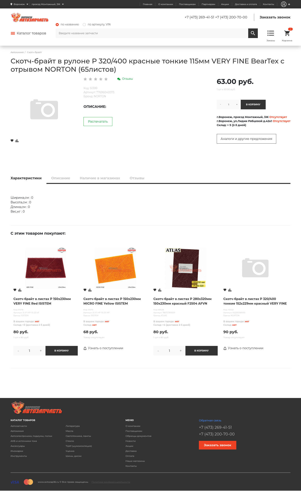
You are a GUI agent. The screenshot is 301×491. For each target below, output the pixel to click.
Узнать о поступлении (104, 348)
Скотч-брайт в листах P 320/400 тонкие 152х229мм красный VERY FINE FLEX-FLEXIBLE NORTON (255, 301)
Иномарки (17, 450)
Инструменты (19, 455)
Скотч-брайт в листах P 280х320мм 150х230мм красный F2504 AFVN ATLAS (182, 301)
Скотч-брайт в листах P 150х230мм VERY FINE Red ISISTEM (42, 301)
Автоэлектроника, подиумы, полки (31, 436)
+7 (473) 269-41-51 (199, 17)
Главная (147, 4)
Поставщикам (187, 4)
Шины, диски (74, 455)
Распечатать (98, 121)
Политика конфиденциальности (110, 481)
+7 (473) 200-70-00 (231, 17)
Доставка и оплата (246, 4)
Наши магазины (135, 460)
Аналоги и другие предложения (246, 139)
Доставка (131, 450)
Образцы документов (138, 436)
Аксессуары (18, 445)
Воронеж (19, 4)
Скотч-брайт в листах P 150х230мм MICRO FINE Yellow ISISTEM (112, 301)
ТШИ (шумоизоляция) (79, 445)
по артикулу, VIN (97, 24)
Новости (131, 440)
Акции (225, 4)
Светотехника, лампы (78, 436)
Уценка (70, 450)
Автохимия (17, 431)
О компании (165, 4)
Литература (73, 426)
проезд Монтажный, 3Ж (46, 4)
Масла (69, 431)
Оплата (130, 455)
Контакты (268, 4)
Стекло (70, 440)
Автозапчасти (19, 426)
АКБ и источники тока (24, 440)
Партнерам (208, 4)
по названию (67, 24)
